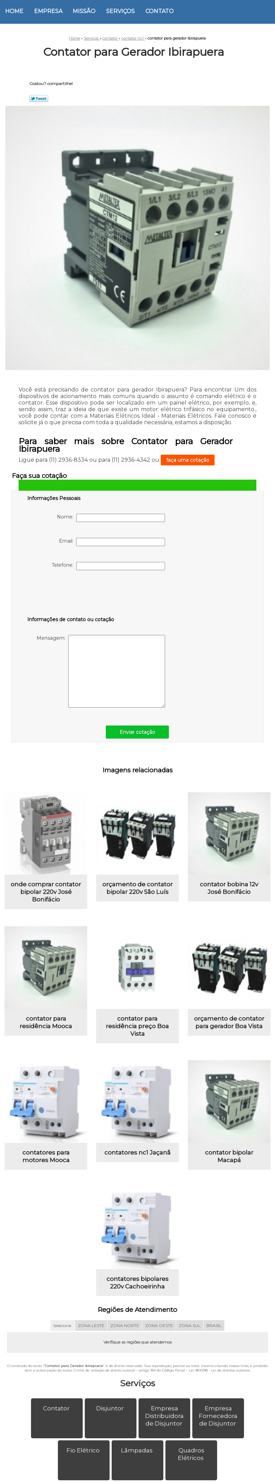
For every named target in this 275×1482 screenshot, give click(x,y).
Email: (112, 542)
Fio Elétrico (84, 1450)
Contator (57, 1408)
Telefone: (108, 566)
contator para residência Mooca (46, 1022)
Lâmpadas (137, 1450)
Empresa (48, 11)
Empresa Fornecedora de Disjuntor (218, 1416)
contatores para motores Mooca (46, 1156)
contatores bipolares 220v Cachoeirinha (137, 1282)
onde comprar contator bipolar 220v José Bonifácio (46, 892)
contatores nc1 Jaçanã (137, 1152)
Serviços (120, 11)
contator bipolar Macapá (229, 1156)
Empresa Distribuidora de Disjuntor (164, 1416)
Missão (84, 11)
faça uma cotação (187, 460)
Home (14, 11)
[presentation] (71, 594)
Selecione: (62, 1325)
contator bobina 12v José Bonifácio (229, 888)
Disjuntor (110, 1408)
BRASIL (214, 1325)
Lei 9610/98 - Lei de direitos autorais (219, 1370)
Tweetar (38, 98)
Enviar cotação (137, 732)
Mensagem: (101, 671)
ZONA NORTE (124, 1325)
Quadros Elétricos (191, 1454)
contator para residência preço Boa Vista (137, 1026)
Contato (159, 11)
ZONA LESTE (91, 1325)
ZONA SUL (190, 1325)
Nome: (111, 518)
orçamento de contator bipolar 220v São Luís (137, 888)
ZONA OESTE (159, 1325)
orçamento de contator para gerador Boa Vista (229, 1022)
